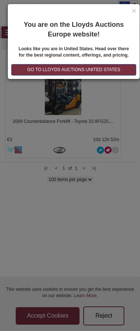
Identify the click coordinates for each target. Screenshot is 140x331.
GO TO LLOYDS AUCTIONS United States (74, 69)
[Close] (134, 11)
